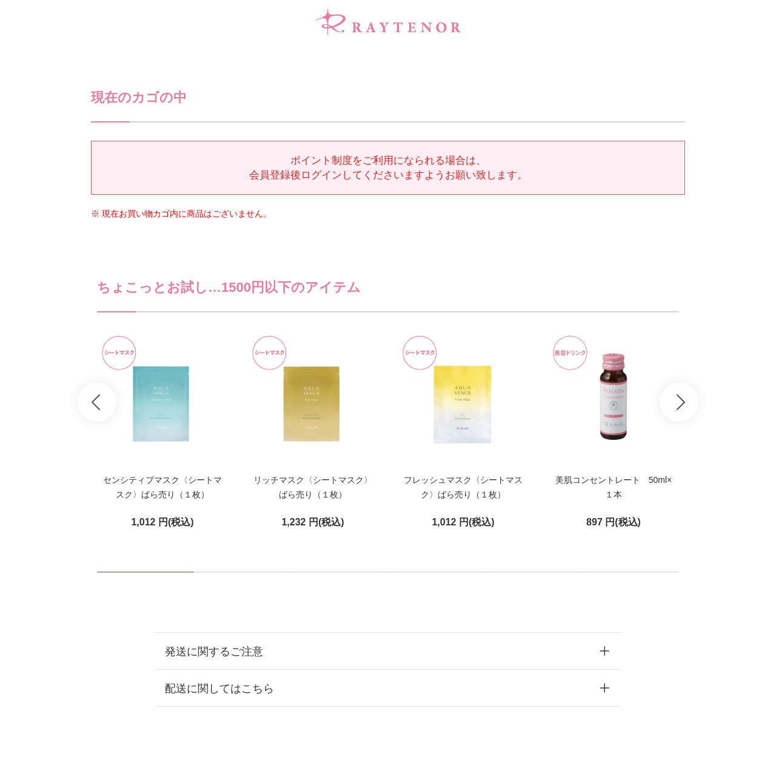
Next (679, 402)
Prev (97, 402)
